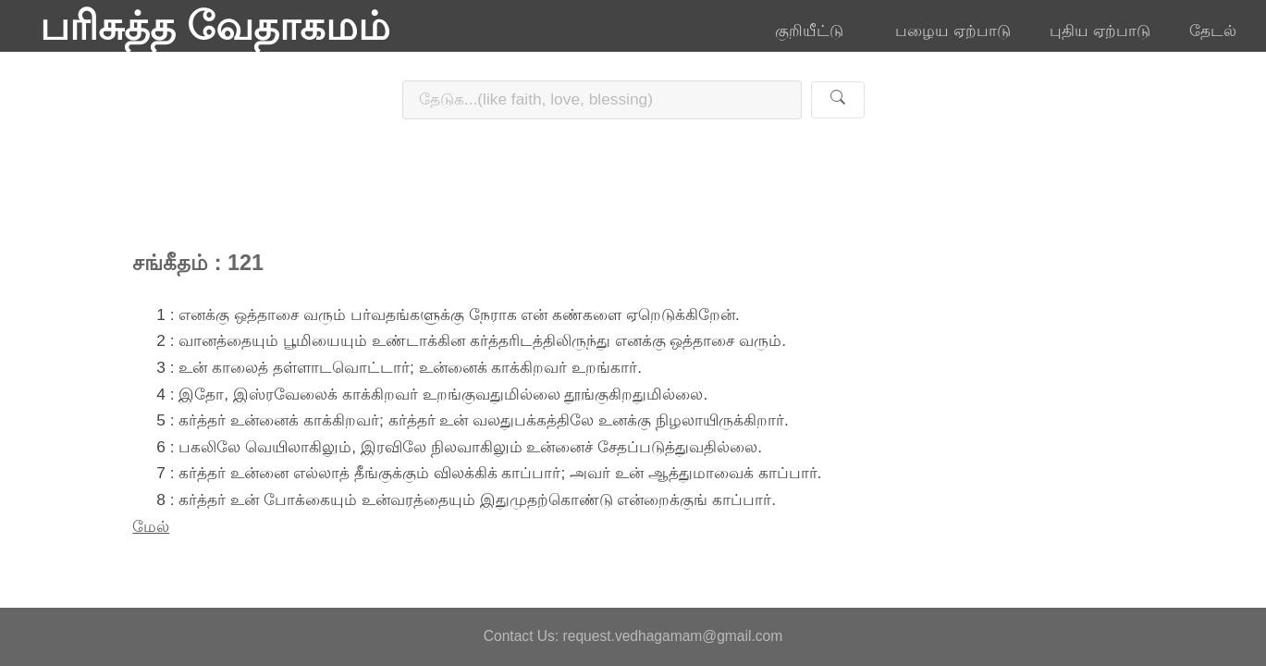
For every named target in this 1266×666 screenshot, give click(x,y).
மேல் (150, 526)
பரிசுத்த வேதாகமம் (215, 26)
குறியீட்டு (815, 30)
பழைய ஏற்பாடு (953, 30)
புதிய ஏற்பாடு (1100, 30)
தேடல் (1212, 30)
